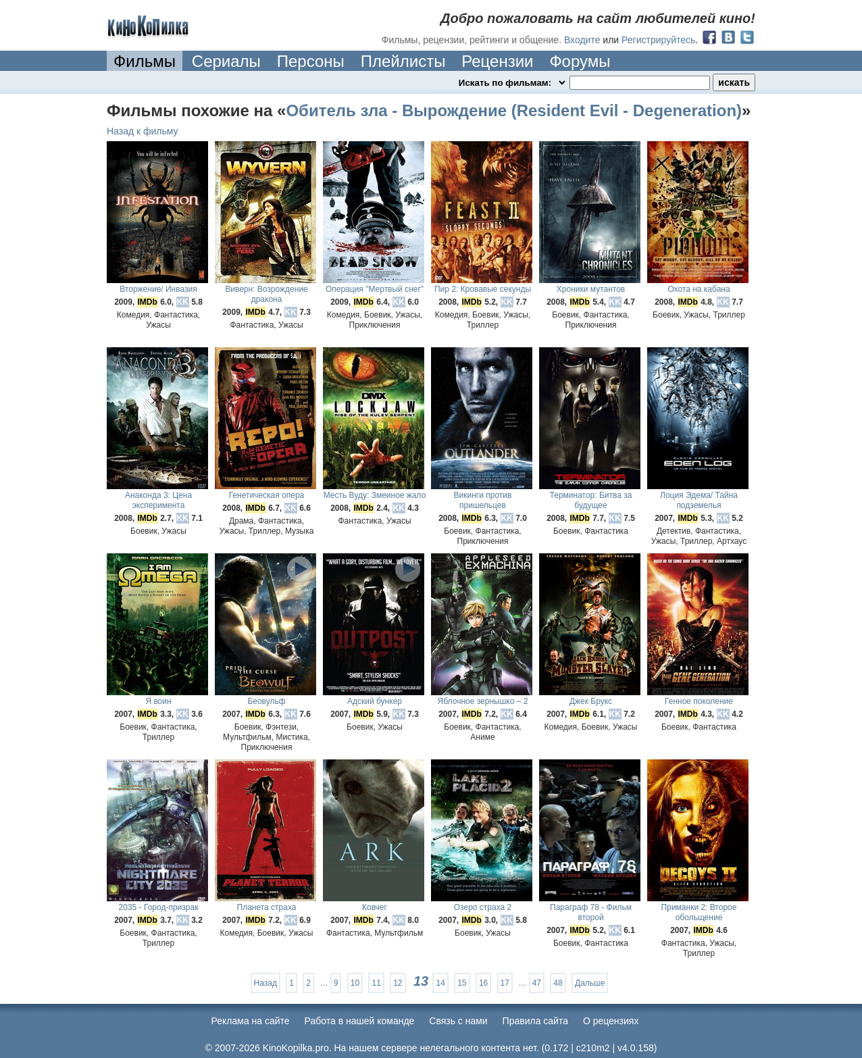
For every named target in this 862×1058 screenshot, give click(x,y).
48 (557, 983)
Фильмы (144, 61)
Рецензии (497, 61)
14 (440, 983)
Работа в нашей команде (360, 1020)
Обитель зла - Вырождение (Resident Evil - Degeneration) (514, 110)
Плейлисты (403, 61)
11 (376, 983)
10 (355, 983)
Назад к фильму (142, 131)
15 (461, 983)
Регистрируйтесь (658, 39)
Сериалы (226, 61)
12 (397, 983)
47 (536, 983)
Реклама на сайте (250, 1020)
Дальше (590, 983)
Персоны (311, 61)
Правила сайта (535, 1020)
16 (483, 983)
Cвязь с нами (458, 1020)
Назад (265, 983)
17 (505, 983)
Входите (582, 39)
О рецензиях (611, 1020)
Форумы (579, 61)
